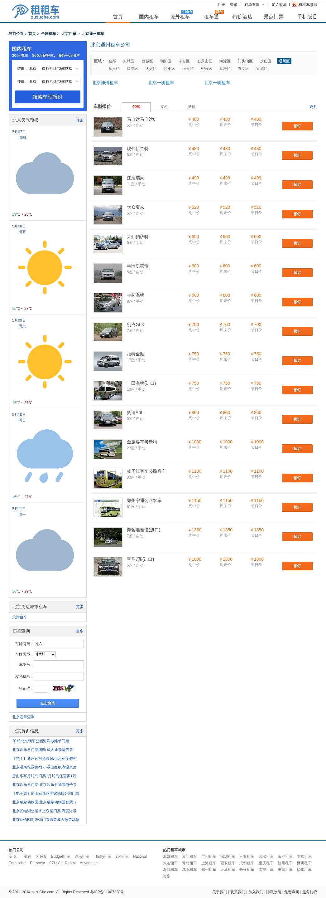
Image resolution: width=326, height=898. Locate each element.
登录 (233, 4)
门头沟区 (245, 61)
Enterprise (17, 863)
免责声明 (291, 892)
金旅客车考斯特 (142, 441)
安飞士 (14, 856)
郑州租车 (208, 869)
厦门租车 (189, 856)
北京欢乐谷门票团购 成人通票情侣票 (42, 750)
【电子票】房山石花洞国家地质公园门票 (45, 793)
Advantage (89, 863)
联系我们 (237, 892)
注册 (221, 4)
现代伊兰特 (138, 148)
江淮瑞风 (135, 177)
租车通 (211, 16)
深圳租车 (227, 856)
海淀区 (225, 61)
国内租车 (149, 16)
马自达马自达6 (141, 119)
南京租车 (304, 856)
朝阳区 (165, 61)
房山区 (265, 61)
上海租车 (208, 863)
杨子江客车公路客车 (146, 471)
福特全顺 (135, 353)
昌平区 (132, 68)
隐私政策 (273, 892)
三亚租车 (246, 856)
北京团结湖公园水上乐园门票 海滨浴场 (44, 811)
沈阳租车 (189, 869)
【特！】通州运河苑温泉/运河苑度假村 (44, 758)
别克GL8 (135, 324)
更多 (80, 607)
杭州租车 (285, 863)
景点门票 (274, 16)
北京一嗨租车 (161, 82)
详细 (80, 120)
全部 (112, 61)
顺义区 (114, 68)
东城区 (128, 61)
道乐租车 (81, 856)
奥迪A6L (135, 412)
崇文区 (243, 68)
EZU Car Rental (62, 863)
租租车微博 (304, 4)
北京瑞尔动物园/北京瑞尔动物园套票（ (44, 802)
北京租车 (68, 34)
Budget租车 (60, 856)
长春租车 (246, 869)
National (140, 856)
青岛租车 (189, 863)
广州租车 (208, 856)
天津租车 (19, 617)
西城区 (147, 61)
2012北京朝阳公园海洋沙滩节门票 (40, 741)
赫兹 (27, 856)
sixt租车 (122, 856)
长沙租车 (285, 856)
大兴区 (151, 68)
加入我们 (255, 892)
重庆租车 (266, 863)
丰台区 (184, 61)
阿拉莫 (41, 856)
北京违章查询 (23, 717)
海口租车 (170, 869)
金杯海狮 (135, 295)
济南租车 (285, 869)
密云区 (206, 68)
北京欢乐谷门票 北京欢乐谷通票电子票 (44, 785)
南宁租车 (266, 869)
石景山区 (204, 61)
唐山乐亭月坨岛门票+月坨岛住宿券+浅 (44, 776)
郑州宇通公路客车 (144, 500)
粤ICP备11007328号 (107, 892)
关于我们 (219, 892)
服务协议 (309, 892)
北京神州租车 (105, 82)
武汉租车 (266, 856)
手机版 (304, 16)
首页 (118, 16)
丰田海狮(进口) (141, 383)
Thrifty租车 (103, 856)
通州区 (284, 61)
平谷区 (188, 68)
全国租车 (48, 34)
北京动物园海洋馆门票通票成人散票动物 (45, 819)
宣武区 (262, 68)
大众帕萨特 (138, 236)
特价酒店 (242, 16)
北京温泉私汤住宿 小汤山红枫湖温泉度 (44, 767)
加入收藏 (279, 4)
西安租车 (227, 863)
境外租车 (180, 16)
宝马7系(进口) (140, 559)
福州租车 (304, 869)
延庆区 (225, 68)
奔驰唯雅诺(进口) (143, 529)
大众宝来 (135, 207)
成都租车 (246, 863)
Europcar (37, 863)
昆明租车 (304, 863)
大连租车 (170, 863)
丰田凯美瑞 (138, 265)
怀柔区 (169, 68)
